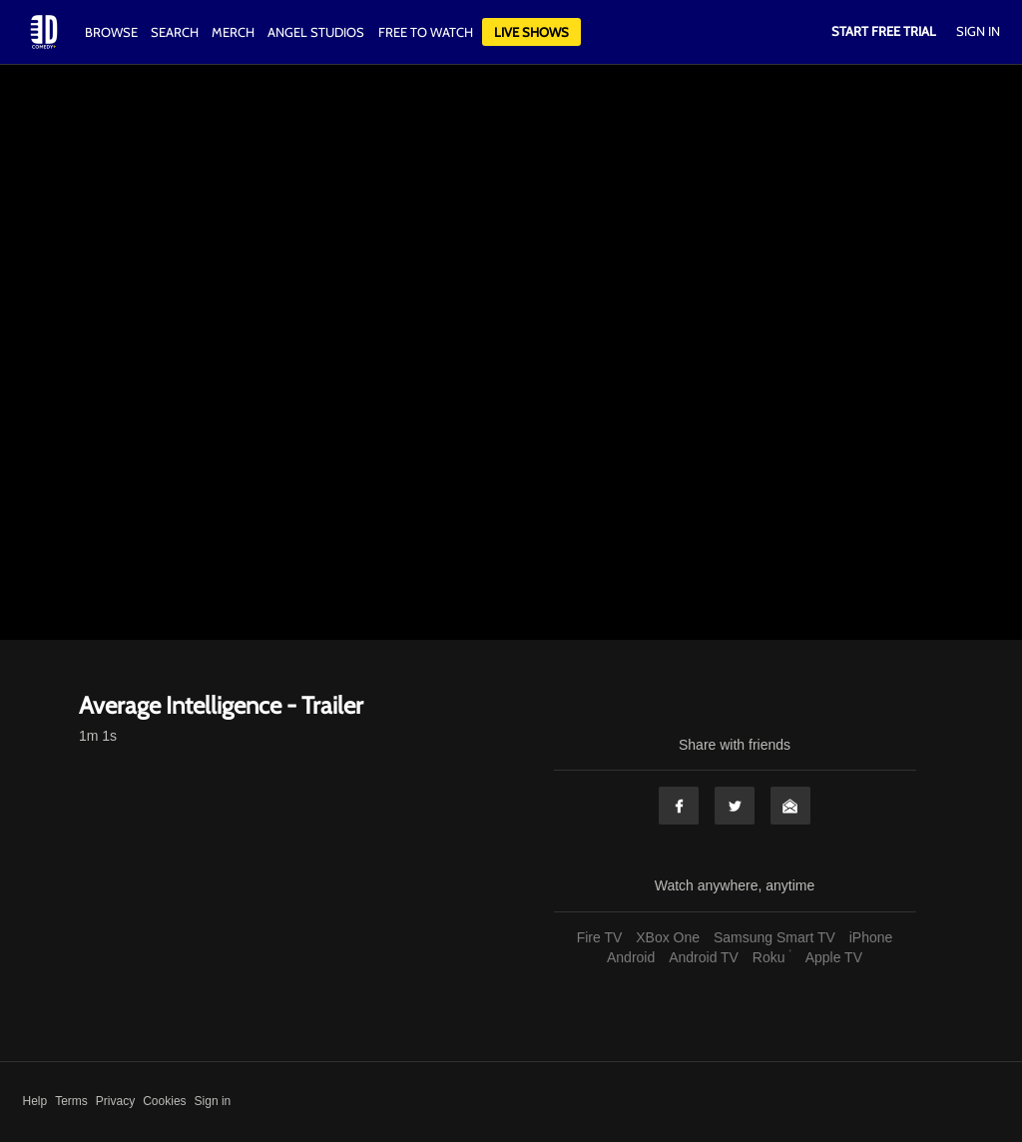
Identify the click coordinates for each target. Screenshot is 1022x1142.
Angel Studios (315, 32)
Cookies (164, 1101)
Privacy (115, 1101)
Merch (233, 32)
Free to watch (425, 32)
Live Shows (531, 32)
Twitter (735, 806)
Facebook (679, 806)
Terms (71, 1101)
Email (790, 806)
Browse (113, 32)
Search (176, 32)
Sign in (213, 1101)
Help (35, 1101)
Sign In (978, 31)
